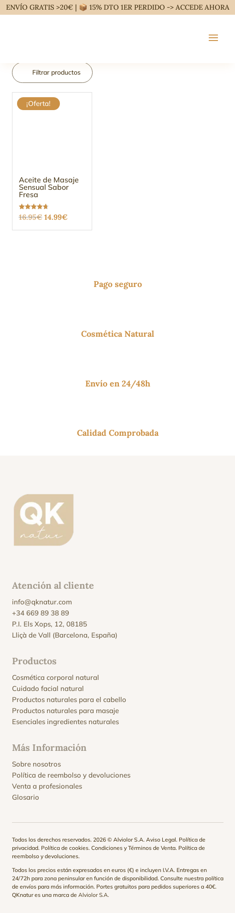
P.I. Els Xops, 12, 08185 (49, 624)
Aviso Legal (161, 839)
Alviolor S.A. (93, 894)
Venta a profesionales (47, 786)
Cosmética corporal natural (55, 677)
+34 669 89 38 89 (40, 613)
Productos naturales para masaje (65, 710)
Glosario (25, 797)
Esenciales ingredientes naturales (65, 721)
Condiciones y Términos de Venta (133, 847)
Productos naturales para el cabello (69, 699)
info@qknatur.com (42, 601)
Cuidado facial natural (48, 688)
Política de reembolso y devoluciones (71, 775)
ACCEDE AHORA (202, 7)
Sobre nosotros (36, 764)
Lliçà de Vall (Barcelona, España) (65, 635)
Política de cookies (64, 847)
